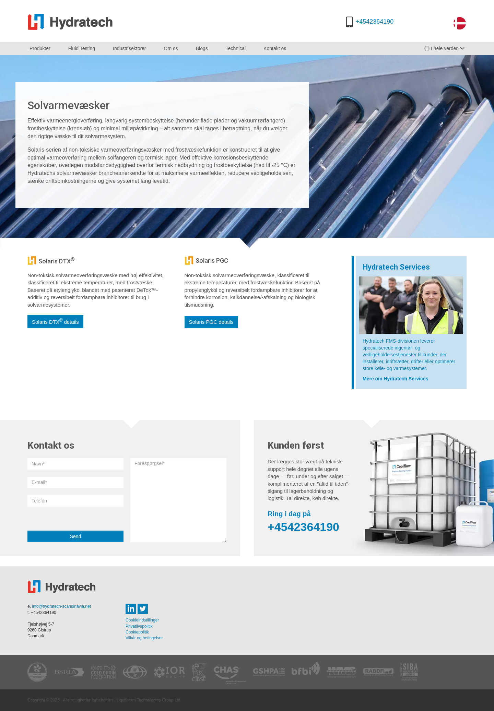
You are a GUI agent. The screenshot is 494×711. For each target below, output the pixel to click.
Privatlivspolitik (139, 626)
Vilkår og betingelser (144, 638)
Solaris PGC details (211, 322)
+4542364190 (375, 21)
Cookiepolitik (137, 632)
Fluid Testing (81, 48)
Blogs (202, 48)
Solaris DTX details (55, 321)
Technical (236, 48)
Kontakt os (274, 48)
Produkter (40, 48)
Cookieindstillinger (142, 620)
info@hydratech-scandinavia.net (61, 606)
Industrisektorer (129, 48)
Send (75, 536)
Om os (171, 48)
